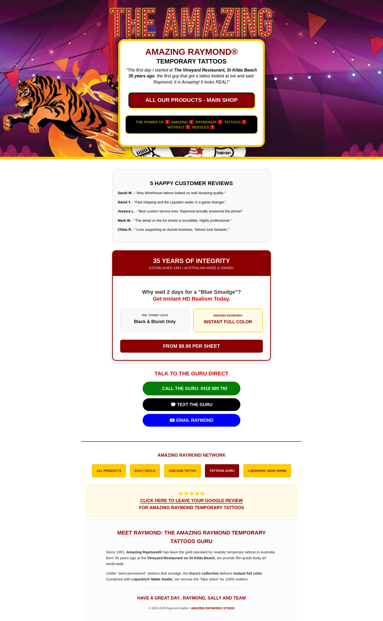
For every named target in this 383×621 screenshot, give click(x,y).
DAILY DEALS (145, 471)
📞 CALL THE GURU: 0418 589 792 (192, 388)
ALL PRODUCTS (108, 471)
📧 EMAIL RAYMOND (191, 420)
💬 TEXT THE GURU (191, 404)
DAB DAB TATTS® (182, 471)
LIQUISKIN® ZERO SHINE (267, 471)
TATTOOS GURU (222, 471)
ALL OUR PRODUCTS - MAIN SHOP (191, 100)
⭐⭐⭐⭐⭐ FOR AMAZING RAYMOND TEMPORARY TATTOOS (191, 500)
